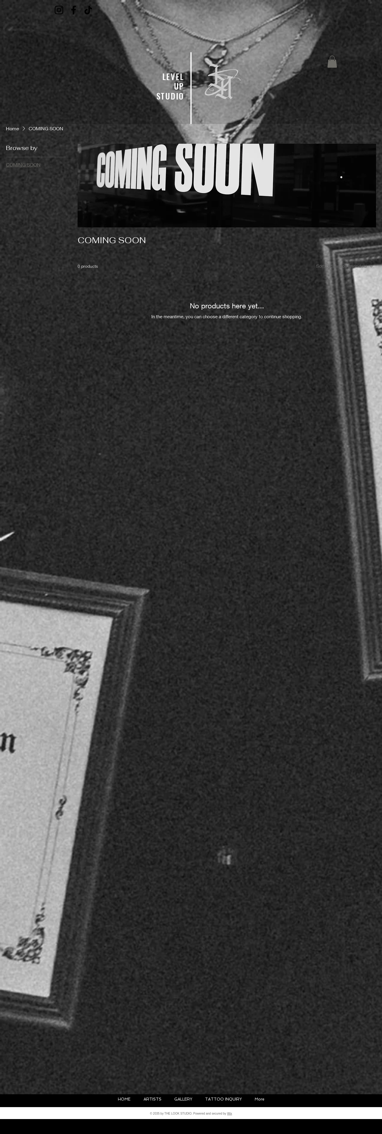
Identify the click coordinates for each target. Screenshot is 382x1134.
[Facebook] (73, 10)
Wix (229, 1113)
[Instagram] (59, 10)
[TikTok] (88, 10)
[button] (332, 62)
